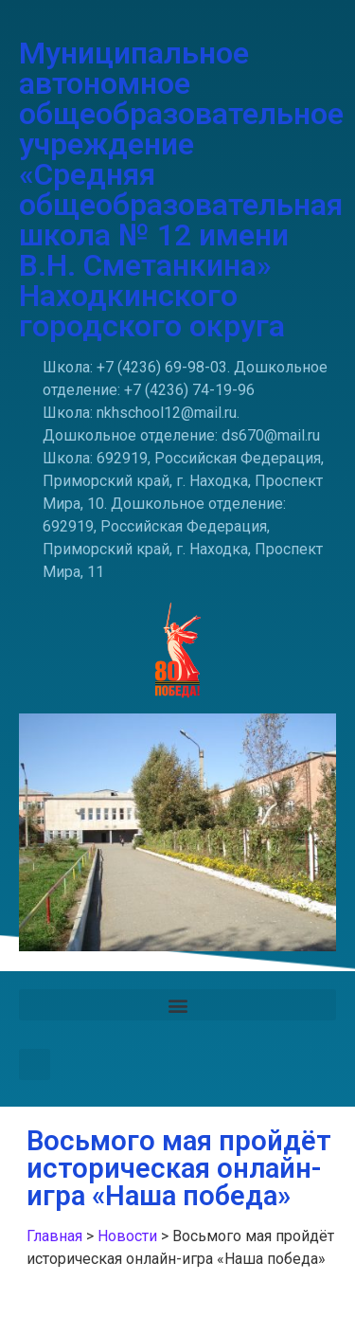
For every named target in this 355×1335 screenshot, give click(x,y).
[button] (177, 1004)
